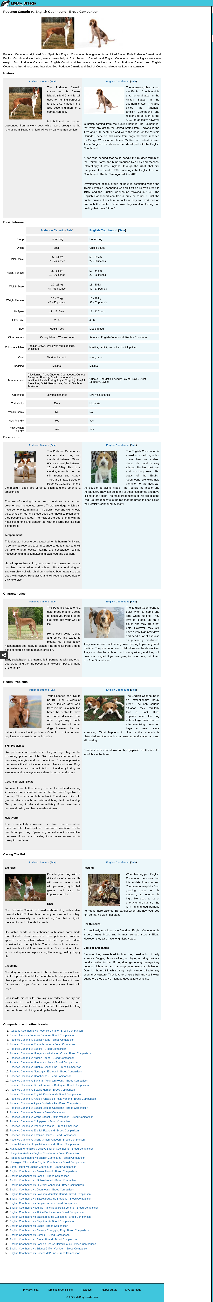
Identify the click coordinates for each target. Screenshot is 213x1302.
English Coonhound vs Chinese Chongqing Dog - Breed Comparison (49, 1230)
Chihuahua (172, 114)
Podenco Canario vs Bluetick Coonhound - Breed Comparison (45, 1067)
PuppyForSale (109, 1289)
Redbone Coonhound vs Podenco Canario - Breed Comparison (46, 1030)
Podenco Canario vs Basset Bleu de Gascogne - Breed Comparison (49, 1107)
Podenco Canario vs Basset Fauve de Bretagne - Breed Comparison (49, 1085)
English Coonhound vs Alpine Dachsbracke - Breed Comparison (47, 1212)
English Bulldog (175, 60)
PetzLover (86, 1289)
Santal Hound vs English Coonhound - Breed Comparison (43, 1166)
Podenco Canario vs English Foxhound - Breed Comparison (44, 1130)
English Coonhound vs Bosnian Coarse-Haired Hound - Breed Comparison (53, 1244)
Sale (53, 81)
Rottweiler (172, 108)
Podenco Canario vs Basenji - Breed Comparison (38, 1048)
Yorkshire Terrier (175, 53)
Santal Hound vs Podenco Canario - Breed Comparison (42, 1035)
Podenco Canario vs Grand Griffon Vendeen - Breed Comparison (47, 1139)
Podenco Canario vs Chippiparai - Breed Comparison (40, 1121)
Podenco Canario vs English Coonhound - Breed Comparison (45, 1094)
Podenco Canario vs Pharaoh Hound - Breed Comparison (43, 1044)
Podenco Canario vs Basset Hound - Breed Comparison (42, 1039)
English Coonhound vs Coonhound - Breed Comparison (42, 1189)
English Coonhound (117, 81)
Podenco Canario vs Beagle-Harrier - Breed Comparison (42, 1089)
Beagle (170, 149)
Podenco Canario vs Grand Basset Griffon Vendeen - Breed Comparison (51, 1117)
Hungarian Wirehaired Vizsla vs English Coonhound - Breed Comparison (52, 1148)
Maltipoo (171, 176)
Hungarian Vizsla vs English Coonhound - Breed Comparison (45, 1153)
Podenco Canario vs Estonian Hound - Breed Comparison (43, 1135)
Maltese (170, 80)
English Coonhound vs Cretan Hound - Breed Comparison (43, 1239)
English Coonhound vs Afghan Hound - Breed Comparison (43, 1180)
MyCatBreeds (133, 1289)
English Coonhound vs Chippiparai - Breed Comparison (42, 1221)
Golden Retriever (176, 101)
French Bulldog (175, 74)
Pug (168, 87)
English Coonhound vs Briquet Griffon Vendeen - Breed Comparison (49, 1248)
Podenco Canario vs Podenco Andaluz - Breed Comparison (44, 1126)
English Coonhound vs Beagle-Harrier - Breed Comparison (43, 1203)
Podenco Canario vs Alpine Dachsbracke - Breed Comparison (45, 1103)
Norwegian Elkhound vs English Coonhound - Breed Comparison (47, 1162)
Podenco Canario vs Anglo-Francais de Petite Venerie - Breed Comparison (53, 1098)
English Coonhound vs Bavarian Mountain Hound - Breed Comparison (50, 1194)
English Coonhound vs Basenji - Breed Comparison (39, 1176)
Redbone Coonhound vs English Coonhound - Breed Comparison (47, 1157)
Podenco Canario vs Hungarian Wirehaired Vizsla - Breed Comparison (50, 1053)
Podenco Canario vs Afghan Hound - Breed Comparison (42, 1058)
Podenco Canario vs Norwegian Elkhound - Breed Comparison (46, 1071)
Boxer (169, 135)
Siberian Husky (175, 46)
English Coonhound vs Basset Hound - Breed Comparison (43, 1171)
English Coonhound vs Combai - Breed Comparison (39, 1235)
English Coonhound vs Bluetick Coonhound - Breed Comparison (47, 1185)
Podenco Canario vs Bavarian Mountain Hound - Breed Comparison (49, 1080)
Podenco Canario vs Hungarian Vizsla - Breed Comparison (44, 1062)
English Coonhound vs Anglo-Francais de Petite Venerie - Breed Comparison (54, 1207)
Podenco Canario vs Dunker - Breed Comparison (38, 1112)
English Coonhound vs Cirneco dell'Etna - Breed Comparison (45, 1253)
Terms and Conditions (60, 1289)
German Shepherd (177, 94)
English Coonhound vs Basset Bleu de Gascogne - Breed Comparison (50, 1216)
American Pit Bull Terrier (180, 142)
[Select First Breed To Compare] (188, 17)
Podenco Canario (39, 81)
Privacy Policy (31, 1289)
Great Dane (173, 162)
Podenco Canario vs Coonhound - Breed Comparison (40, 1076)
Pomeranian (173, 67)
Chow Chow (173, 155)
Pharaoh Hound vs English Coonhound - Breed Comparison (44, 1144)
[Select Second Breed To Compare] (188, 24)
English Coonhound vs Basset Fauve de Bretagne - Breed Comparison (50, 1198)
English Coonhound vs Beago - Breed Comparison (39, 1226)
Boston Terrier (174, 121)
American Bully (175, 128)
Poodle (170, 169)
